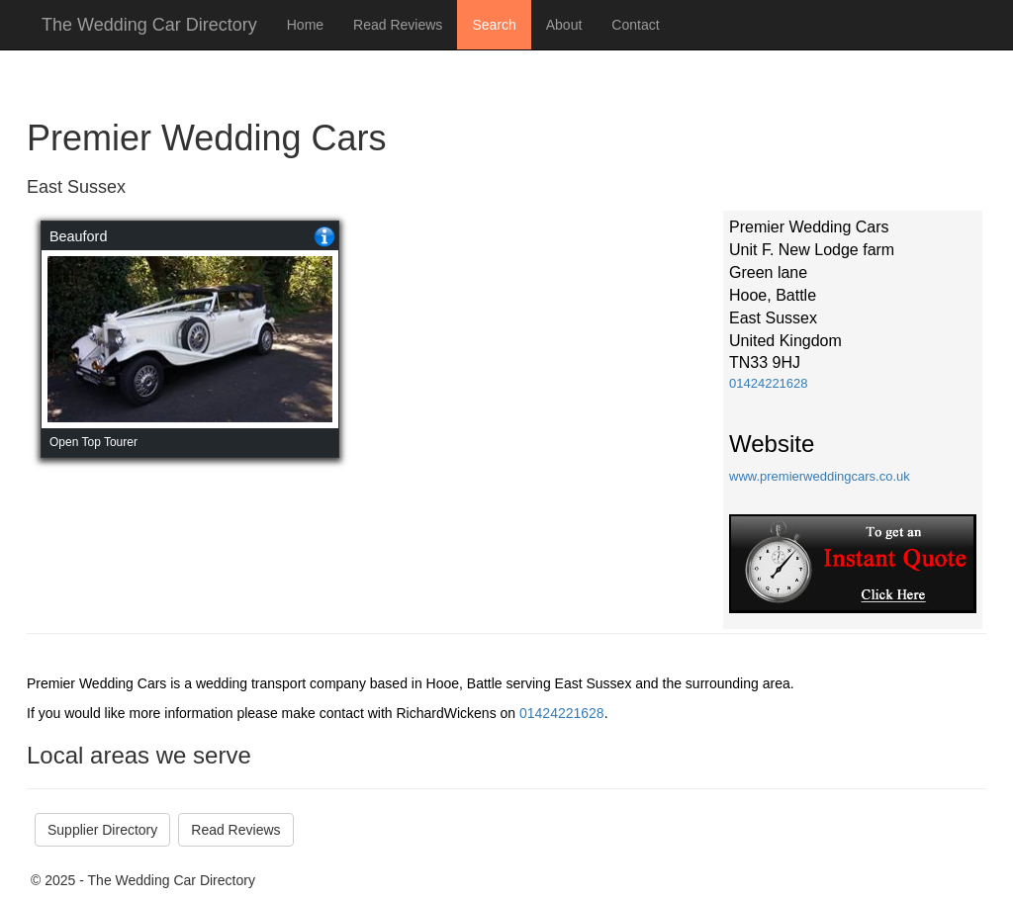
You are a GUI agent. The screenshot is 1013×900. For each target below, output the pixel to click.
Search (493, 25)
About (564, 25)
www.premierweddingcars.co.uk (819, 476)
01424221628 (768, 383)
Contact (635, 25)
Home (305, 25)
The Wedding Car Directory (149, 25)
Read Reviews (397, 25)
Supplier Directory (102, 830)
